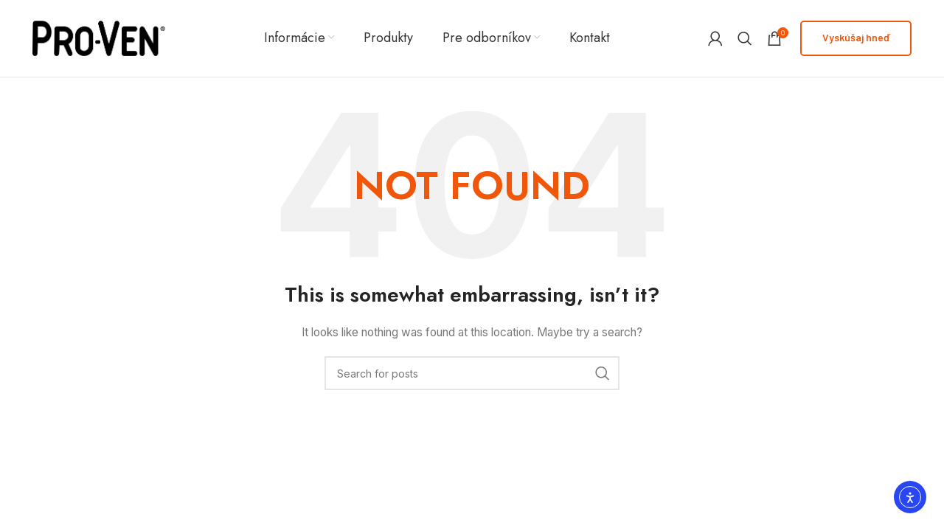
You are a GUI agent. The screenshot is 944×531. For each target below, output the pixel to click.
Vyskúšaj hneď (855, 38)
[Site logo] (98, 37)
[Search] (745, 38)
